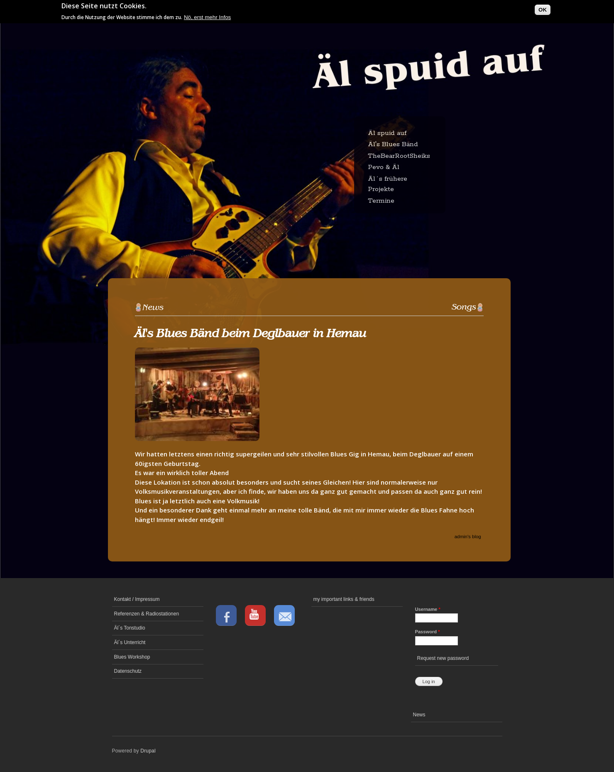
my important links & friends (343, 599)
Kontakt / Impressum (137, 599)
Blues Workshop (132, 657)
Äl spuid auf (387, 133)
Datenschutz (128, 671)
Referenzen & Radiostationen (146, 614)
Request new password (443, 658)
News (419, 715)
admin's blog (468, 536)
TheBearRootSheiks (399, 156)
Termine (381, 200)
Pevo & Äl (383, 167)
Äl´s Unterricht (130, 642)
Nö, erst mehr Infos (207, 15)
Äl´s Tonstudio (129, 628)
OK (542, 8)
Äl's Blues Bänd (393, 144)
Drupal (148, 751)
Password (427, 631)
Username (427, 609)
